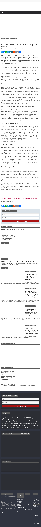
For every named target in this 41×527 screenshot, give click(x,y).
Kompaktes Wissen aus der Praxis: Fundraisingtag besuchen (31, 277)
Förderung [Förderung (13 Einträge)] (12, 420)
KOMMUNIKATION (13, 38)
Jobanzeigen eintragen (5, 239)
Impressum (27, 512)
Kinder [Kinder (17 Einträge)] (16, 421)
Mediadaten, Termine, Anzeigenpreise (33, 521)
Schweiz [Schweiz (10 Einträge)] (6, 425)
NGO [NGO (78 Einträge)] (18, 423)
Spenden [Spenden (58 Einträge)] (14, 425)
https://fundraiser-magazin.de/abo (8, 512)
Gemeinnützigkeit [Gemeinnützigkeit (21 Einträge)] (23, 420)
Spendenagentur (20, 507)
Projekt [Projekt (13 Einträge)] (35, 423)
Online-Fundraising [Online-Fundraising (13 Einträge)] (25, 423)
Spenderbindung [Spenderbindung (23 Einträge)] (21, 425)
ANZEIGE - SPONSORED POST (30, 271)
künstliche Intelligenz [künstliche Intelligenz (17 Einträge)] (35, 421)
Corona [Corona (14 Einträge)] (6, 415)
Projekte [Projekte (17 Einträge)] (3, 425)
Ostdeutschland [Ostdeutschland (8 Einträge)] (31, 423)
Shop (26, 507)
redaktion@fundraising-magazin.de (35, 511)
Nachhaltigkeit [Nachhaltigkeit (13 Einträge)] (7, 423)
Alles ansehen (37, 268)
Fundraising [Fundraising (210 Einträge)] (28, 418)
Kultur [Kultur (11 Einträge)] (29, 421)
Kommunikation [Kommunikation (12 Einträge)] (25, 421)
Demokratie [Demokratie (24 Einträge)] (15, 416)
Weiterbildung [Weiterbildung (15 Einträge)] (14, 427)
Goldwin (35, 183)
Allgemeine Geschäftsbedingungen (34, 522)
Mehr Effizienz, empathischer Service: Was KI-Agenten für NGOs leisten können (31, 331)
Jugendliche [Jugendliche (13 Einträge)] (11, 421)
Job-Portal (27, 506)
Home (13, 521)
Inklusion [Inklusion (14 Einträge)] (7, 421)
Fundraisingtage (20, 499)
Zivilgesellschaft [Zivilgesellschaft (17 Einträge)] (28, 427)
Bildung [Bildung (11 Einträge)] (3, 415)
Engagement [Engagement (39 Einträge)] (20, 418)
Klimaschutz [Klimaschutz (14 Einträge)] (20, 421)
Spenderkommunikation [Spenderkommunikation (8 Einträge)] (29, 425)
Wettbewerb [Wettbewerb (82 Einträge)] (21, 427)
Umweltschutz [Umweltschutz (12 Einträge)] (4, 427)
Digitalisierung (11, 48)
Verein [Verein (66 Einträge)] (9, 427)
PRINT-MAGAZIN (4, 258)
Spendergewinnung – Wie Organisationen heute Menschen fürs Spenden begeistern (31, 293)
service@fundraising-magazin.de (35, 506)
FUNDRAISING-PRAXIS (5, 38)
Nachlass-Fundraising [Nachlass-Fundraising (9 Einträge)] (13, 423)
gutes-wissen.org (20, 511)
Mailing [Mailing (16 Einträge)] (3, 423)
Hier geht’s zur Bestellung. (7, 201)
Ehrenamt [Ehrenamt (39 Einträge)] (14, 418)
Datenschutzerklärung (18, 521)
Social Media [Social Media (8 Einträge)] (10, 425)
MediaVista (19, 509)
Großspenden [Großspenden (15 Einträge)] (29, 420)
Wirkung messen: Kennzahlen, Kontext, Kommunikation (17, 261)
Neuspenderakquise (25, 48)
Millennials (20, 48)
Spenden (30, 48)
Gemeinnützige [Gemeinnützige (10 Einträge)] (16, 420)
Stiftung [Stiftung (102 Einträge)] (35, 425)
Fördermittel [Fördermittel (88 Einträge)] (6, 420)
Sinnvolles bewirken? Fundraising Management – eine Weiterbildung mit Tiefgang (31, 312)
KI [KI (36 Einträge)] (14, 421)
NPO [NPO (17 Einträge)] (21, 423)
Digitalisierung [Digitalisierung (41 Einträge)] (6, 418)
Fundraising (16, 48)
